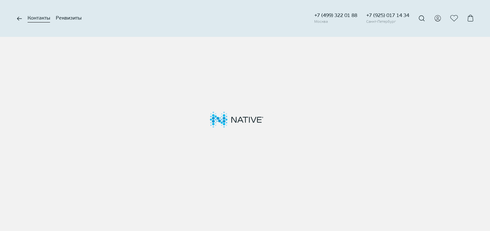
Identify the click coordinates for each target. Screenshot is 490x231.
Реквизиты (68, 18)
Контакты (39, 18)
